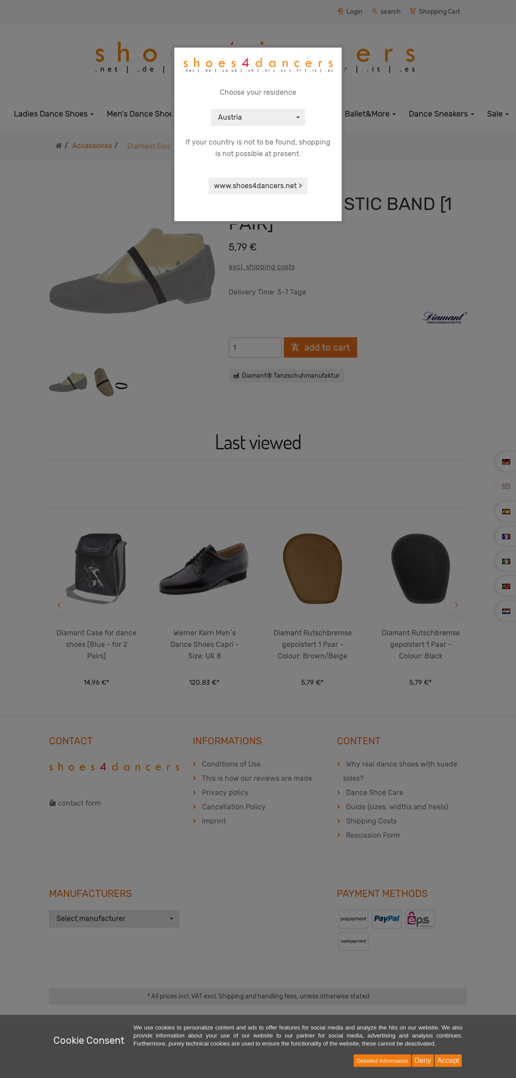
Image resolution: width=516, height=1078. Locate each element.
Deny (423, 1060)
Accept (448, 1060)
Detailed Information (382, 1061)
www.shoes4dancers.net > (258, 186)
